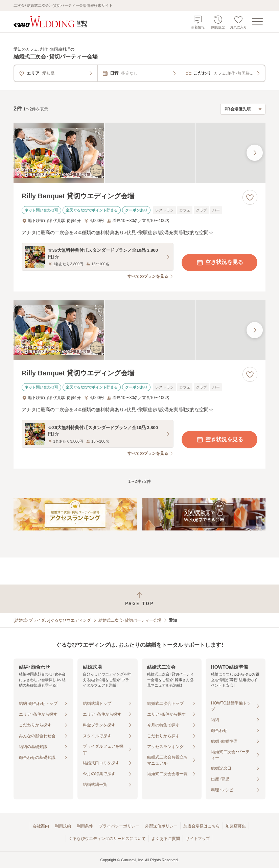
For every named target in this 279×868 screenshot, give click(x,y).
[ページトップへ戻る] (139, 599)
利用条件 (85, 826)
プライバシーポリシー (119, 826)
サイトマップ (198, 838)
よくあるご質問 (166, 838)
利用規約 (63, 826)
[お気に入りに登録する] (249, 197)
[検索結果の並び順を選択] (242, 109)
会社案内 (41, 826)
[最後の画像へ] (255, 153)
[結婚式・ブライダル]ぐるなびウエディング (52, 620)
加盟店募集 (236, 826)
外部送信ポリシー (161, 826)
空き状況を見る (219, 262)
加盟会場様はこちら (201, 826)
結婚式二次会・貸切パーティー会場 (129, 620)
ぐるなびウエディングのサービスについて (107, 838)
